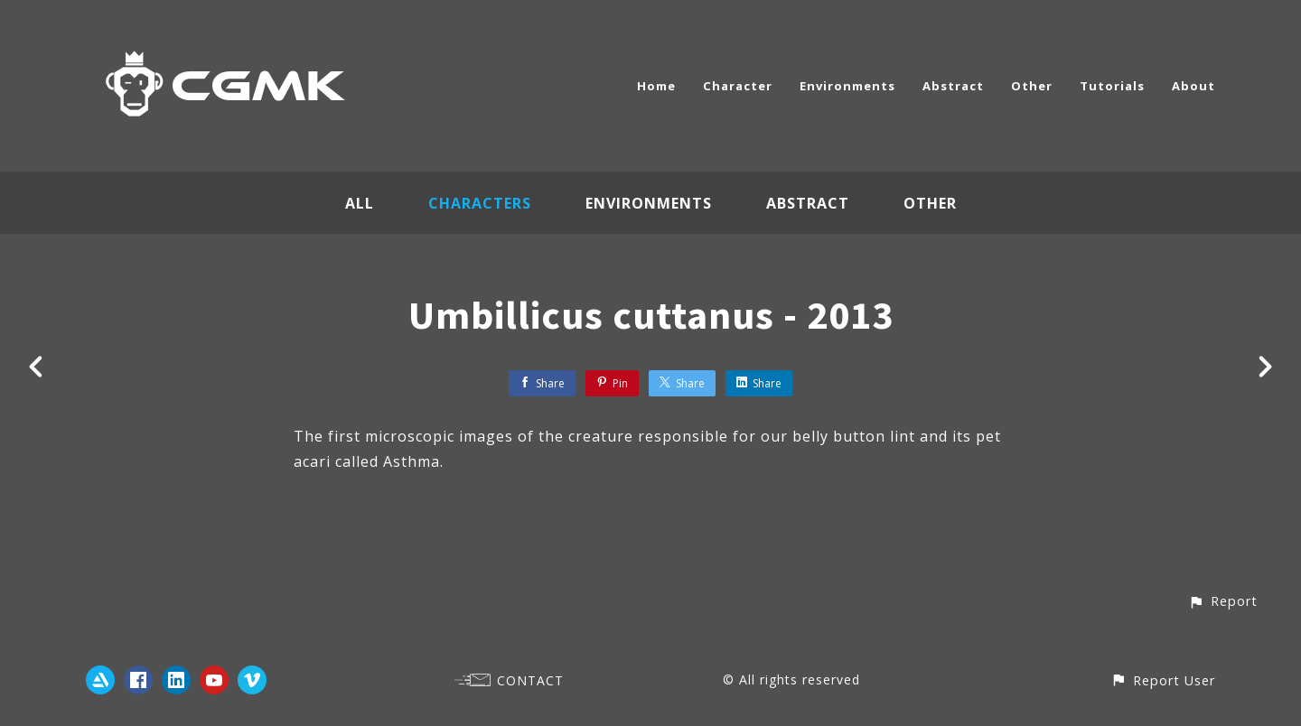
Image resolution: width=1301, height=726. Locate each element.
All (359, 203)
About (1193, 86)
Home (656, 86)
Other (1032, 86)
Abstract (953, 86)
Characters (479, 203)
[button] (1223, 600)
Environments (847, 86)
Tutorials (1112, 86)
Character (737, 86)
